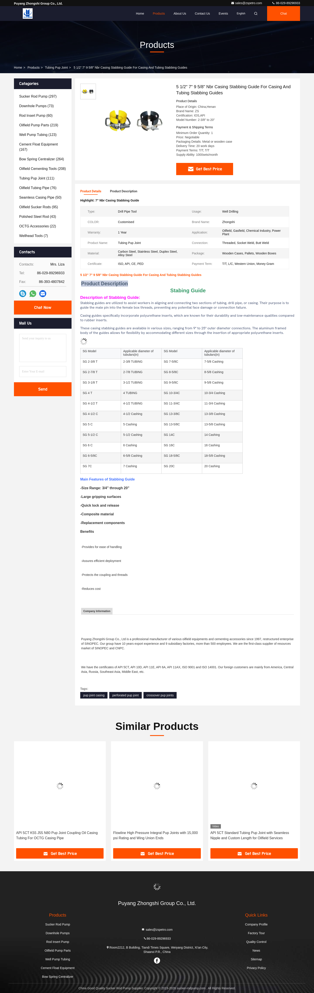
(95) (38, 207)
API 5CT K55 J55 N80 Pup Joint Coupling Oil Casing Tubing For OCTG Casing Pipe (57, 835)
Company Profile (256, 924)
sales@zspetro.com (247, 3)
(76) (37, 188)
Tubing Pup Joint (56, 67)
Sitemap (256, 959)
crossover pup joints (160, 695)
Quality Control (256, 942)
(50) (40, 197)
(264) (41, 159)
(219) (38, 125)
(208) (42, 169)
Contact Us (202, 13)
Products (159, 13)
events (223, 13)
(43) (37, 216)
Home (140, 13)
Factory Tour (256, 933)
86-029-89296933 (286, 3)
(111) (36, 178)
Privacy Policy (256, 968)
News (256, 950)
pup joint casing (93, 695)
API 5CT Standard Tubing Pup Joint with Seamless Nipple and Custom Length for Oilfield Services (249, 835)
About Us (180, 13)
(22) (37, 226)
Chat (283, 13)
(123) (37, 135)
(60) (36, 115)
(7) (33, 236)
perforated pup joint (125, 695)
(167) (38, 146)
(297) (38, 96)
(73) (36, 106)
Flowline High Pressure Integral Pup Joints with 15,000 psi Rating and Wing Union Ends (155, 835)
